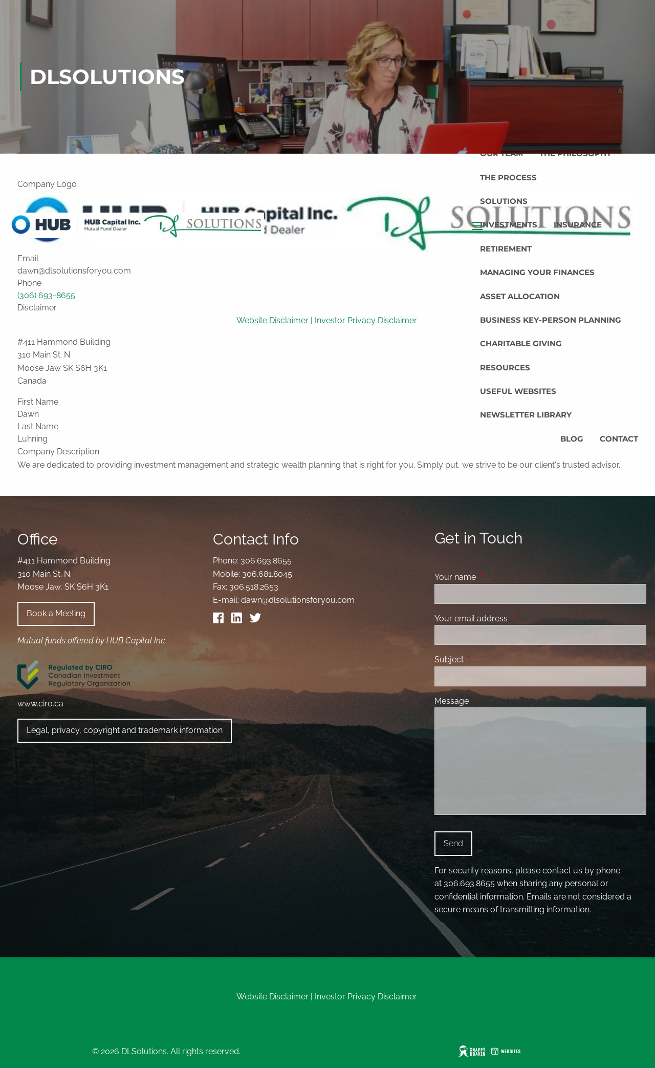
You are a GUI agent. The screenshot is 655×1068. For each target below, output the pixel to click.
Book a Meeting (56, 613)
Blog (571, 439)
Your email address (510, 618)
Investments (508, 224)
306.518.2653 (253, 587)
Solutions (504, 201)
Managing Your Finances (537, 272)
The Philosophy (575, 153)
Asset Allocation (520, 296)
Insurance (578, 224)
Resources (505, 367)
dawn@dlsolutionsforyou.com (298, 600)
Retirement (506, 249)
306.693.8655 (266, 561)
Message (491, 701)
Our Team (501, 153)
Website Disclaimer (272, 996)
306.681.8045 (267, 574)
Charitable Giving (521, 343)
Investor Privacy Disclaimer (366, 996)
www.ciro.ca (40, 703)
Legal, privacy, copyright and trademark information (125, 730)
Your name (494, 577)
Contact (619, 439)
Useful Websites (518, 391)
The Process (508, 177)
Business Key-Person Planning (550, 320)
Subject (488, 659)
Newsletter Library (526, 415)
